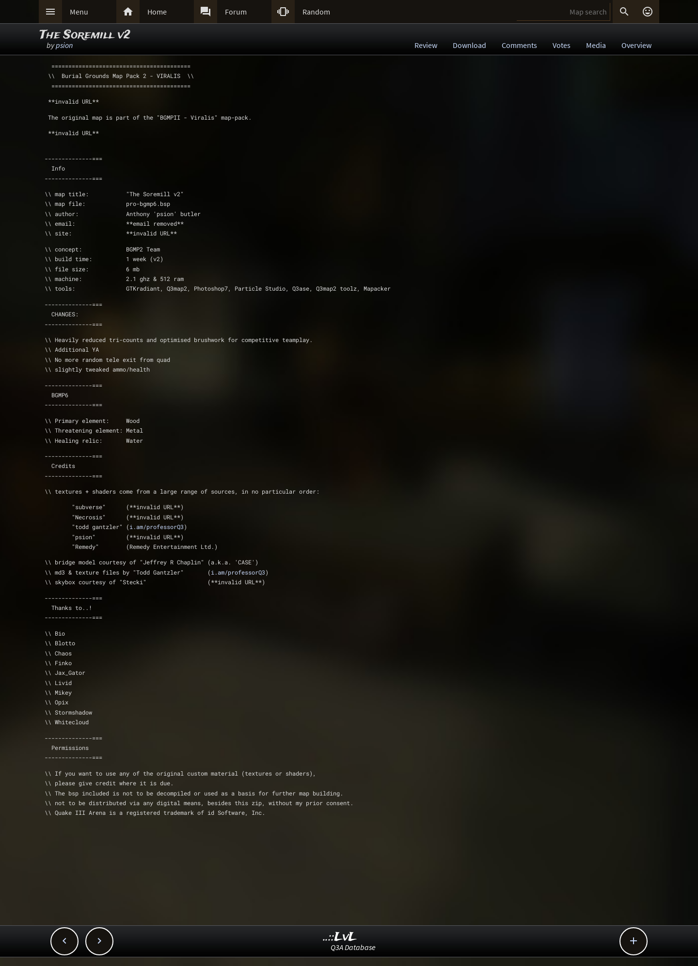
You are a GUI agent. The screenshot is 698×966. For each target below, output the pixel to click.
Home (157, 11)
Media (596, 45)
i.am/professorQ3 (156, 526)
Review (425, 45)
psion (64, 45)
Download (469, 45)
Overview (636, 45)
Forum (236, 11)
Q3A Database (353, 947)
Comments (519, 45)
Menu (79, 11)
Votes (562, 45)
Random (316, 11)
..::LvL (340, 937)
